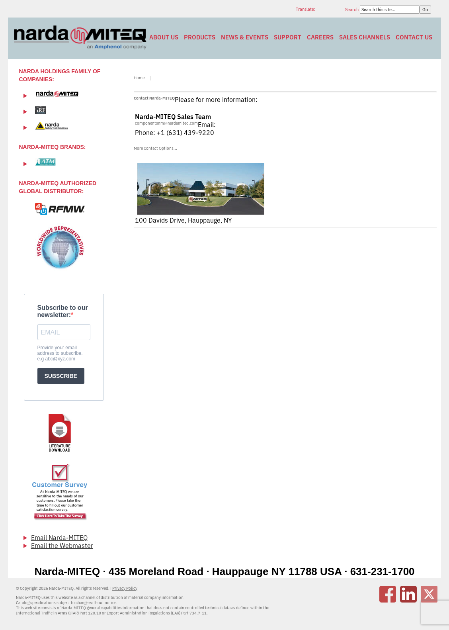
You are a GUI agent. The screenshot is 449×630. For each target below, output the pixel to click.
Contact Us (414, 37)
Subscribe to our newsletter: (62, 311)
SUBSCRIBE (61, 376)
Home (139, 77)
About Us (163, 37)
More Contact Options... (155, 148)
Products (199, 37)
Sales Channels (364, 37)
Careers (320, 37)
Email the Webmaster (62, 546)
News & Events (244, 37)
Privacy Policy (124, 588)
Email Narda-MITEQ (59, 538)
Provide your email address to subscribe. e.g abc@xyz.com (60, 353)
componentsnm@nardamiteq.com (166, 123)
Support (287, 37)
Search (352, 9)
